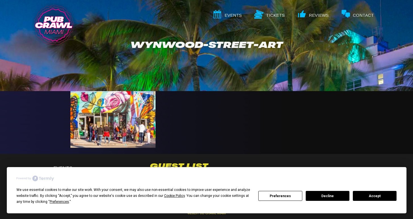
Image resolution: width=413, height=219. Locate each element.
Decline (327, 196)
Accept (375, 196)
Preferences (280, 196)
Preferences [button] (59, 202)
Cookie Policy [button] (174, 196)
